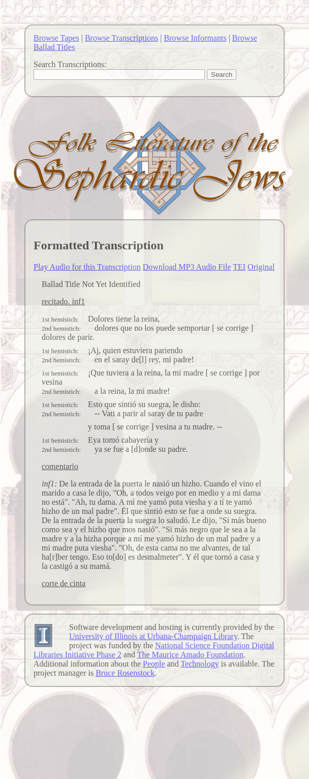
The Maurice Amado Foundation (190, 654)
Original (261, 267)
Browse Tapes (56, 38)
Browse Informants (195, 38)
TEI (239, 267)
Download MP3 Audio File (187, 267)
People (154, 663)
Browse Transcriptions (121, 38)
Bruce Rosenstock (125, 673)
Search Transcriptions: (70, 64)
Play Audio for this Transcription (87, 267)
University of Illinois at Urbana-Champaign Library (153, 636)
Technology (199, 663)
